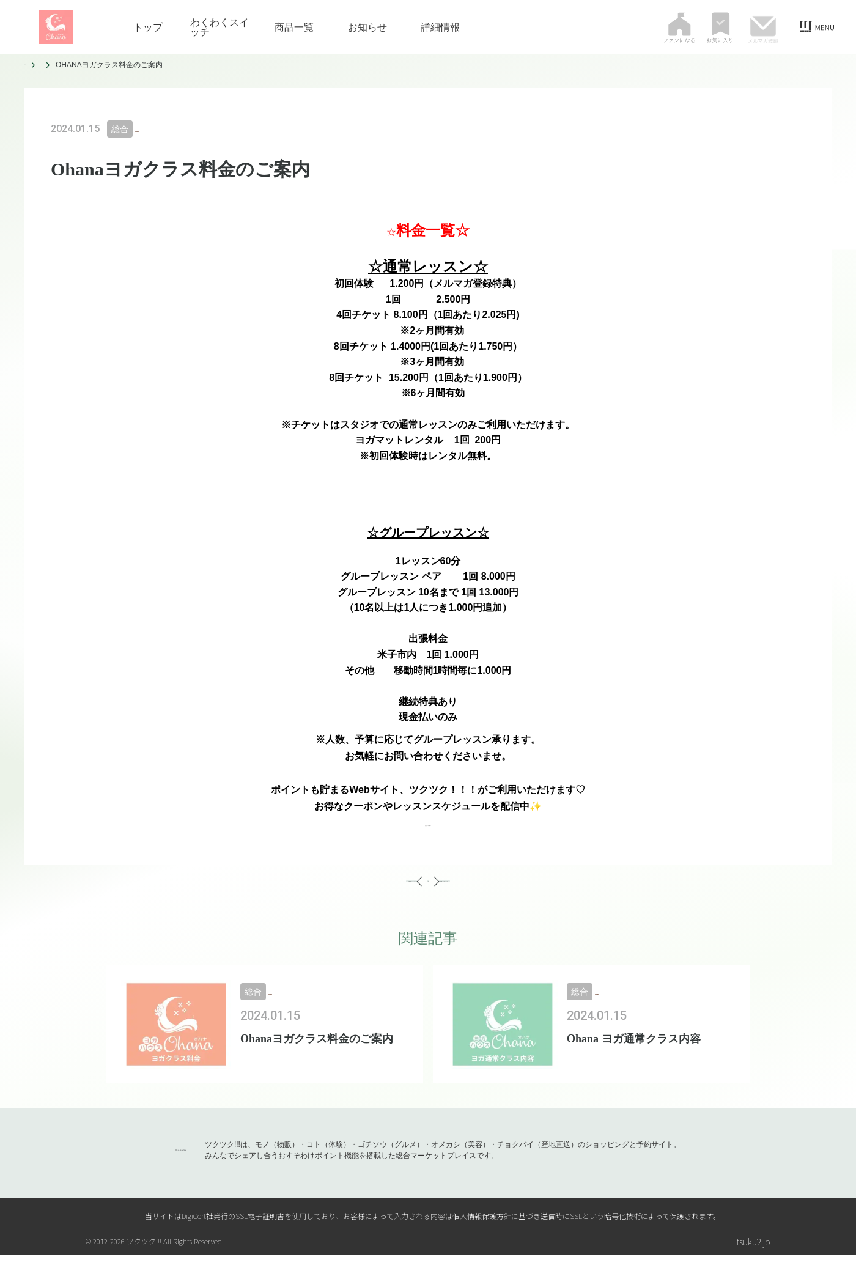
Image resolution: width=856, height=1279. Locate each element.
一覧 (428, 893)
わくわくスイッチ (219, 27)
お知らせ (367, 27)
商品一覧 (294, 27)
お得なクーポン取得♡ (428, 822)
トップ (148, 27)
